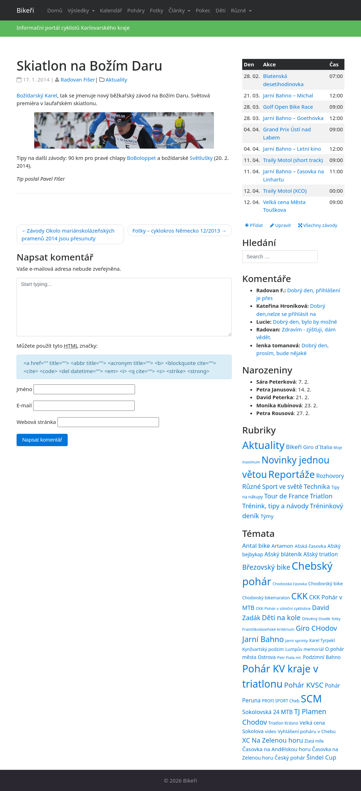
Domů (54, 10)
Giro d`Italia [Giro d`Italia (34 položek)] (317, 446)
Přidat (254, 225)
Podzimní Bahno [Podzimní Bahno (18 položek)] (322, 657)
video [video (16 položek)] (270, 731)
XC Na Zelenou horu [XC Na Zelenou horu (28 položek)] (272, 740)
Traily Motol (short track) (293, 159)
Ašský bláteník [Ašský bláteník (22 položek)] (283, 554)
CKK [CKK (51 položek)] (299, 596)
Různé (239, 10)
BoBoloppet (141, 157)
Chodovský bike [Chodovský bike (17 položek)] (325, 583)
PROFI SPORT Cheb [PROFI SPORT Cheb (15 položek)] (280, 700)
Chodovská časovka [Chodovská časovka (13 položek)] (290, 583)
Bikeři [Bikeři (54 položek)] (294, 447)
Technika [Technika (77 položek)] (317, 486)
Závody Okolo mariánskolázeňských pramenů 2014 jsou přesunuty (68, 234)
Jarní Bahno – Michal (288, 95)
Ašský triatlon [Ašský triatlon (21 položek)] (320, 554)
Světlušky (201, 157)
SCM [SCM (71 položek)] (311, 698)
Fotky (156, 10)
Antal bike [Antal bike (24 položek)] (256, 545)
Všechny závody (317, 225)
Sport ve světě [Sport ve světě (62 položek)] (282, 487)
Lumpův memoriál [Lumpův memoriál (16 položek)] (304, 649)
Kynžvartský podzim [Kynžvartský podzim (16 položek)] (263, 649)
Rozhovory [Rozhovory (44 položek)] (330, 476)
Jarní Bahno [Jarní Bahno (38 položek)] (263, 639)
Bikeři (25, 10)
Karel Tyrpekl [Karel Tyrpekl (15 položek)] (322, 640)
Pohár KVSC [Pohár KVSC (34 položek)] (304, 685)
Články (177, 10)
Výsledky (79, 10)
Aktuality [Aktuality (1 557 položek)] (263, 445)
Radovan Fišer (78, 79)
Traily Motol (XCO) (284, 190)
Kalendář (111, 10)
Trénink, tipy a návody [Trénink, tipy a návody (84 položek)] (275, 505)
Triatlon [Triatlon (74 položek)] (321, 496)
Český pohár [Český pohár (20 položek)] (290, 757)
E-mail (24, 405)
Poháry (136, 10)
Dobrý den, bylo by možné (305, 321)
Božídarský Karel (37, 95)
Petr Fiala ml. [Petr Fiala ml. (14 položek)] (289, 657)
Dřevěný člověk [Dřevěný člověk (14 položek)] (316, 618)
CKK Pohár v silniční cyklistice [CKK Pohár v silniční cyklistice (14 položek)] (283, 608)
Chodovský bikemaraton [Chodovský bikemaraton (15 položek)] (266, 597)
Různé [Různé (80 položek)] (251, 486)
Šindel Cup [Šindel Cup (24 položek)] (321, 757)
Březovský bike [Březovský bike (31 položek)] (266, 567)
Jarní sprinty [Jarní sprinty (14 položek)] (296, 640)
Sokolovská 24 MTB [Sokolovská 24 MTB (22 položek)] (267, 712)
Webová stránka (36, 421)
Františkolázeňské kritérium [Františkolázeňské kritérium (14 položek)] (268, 629)
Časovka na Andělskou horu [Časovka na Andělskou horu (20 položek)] (276, 749)
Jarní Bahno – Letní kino (292, 148)
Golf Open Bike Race (288, 106)
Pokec (203, 10)
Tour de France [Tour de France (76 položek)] (286, 496)
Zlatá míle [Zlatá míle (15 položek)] (314, 741)
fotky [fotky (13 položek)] (336, 618)
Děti (221, 10)
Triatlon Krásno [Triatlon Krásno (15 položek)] (283, 723)
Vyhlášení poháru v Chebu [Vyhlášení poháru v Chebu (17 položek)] (307, 731)
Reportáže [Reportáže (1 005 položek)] (291, 474)
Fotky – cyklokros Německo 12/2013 (176, 230)
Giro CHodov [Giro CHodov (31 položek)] (316, 628)
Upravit (280, 225)
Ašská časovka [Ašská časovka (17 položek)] (310, 546)
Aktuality (116, 79)
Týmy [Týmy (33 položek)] (267, 516)
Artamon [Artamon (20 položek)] (282, 545)
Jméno (24, 388)
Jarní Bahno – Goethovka (293, 117)
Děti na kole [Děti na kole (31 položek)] (281, 617)
